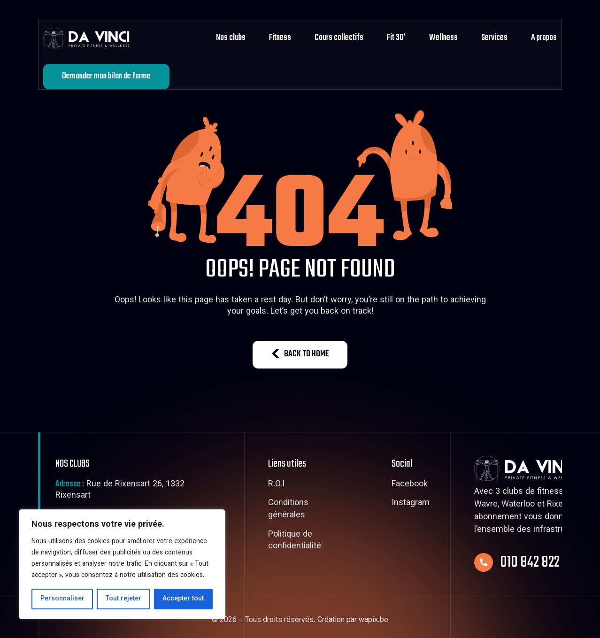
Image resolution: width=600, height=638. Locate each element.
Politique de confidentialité (294, 541)
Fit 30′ (396, 38)
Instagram (411, 504)
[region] (122, 564)
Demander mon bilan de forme (106, 76)
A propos (544, 38)
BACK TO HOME (300, 354)
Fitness (280, 38)
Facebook (410, 485)
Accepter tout (183, 599)
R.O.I (276, 485)
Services (494, 38)
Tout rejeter (123, 599)
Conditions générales (288, 510)
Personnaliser (62, 599)
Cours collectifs (339, 38)
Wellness (443, 38)
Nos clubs (231, 38)
